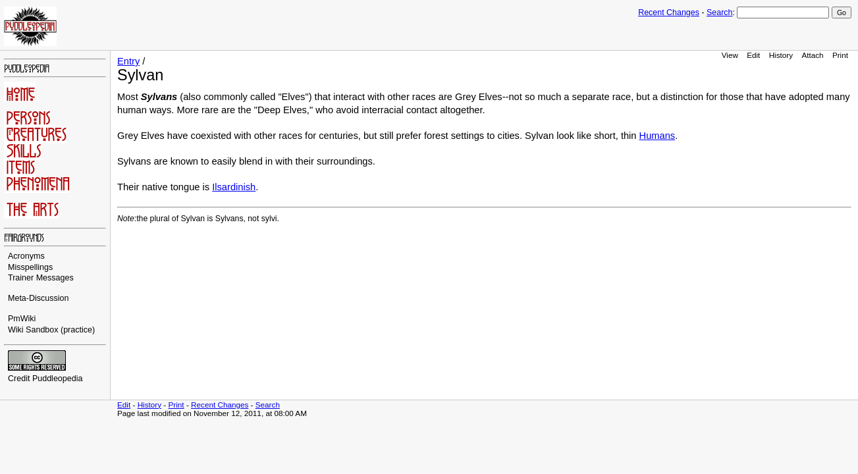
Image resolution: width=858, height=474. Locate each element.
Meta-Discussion (38, 298)
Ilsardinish (233, 187)
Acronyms (26, 256)
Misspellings (30, 267)
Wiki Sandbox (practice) (51, 329)
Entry (128, 61)
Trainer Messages (41, 277)
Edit (753, 55)
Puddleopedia (57, 378)
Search (719, 12)
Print (840, 55)
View (730, 55)
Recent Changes (668, 12)
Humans (657, 135)
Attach (812, 55)
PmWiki (22, 318)
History (781, 55)
